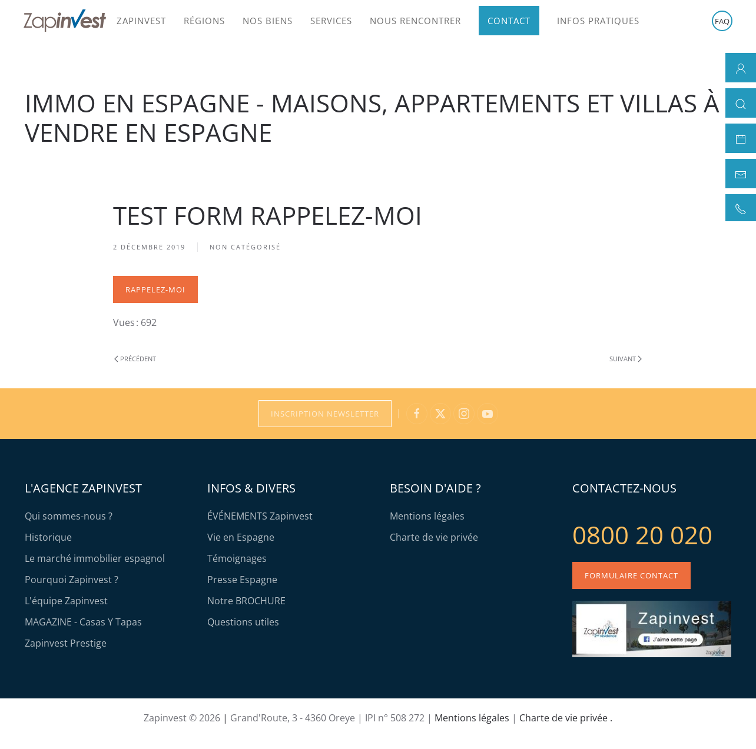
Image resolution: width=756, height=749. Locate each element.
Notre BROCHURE (246, 600)
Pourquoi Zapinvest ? (71, 579)
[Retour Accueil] (65, 20)
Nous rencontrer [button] (415, 20)
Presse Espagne (242, 579)
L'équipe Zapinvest (66, 600)
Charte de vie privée (434, 537)
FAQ (722, 21)
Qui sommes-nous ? (68, 516)
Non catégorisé (245, 246)
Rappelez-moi (155, 289)
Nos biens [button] (268, 20)
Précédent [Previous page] (135, 358)
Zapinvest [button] (141, 20)
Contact (509, 20)
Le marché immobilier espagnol (95, 558)
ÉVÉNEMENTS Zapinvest (260, 516)
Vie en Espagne (240, 537)
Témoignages (237, 558)
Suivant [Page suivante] (625, 358)
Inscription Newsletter (325, 413)
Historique (48, 537)
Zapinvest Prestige (66, 643)
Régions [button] (204, 20)
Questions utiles (243, 621)
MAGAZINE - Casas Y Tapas (83, 621)
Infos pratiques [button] (598, 20)
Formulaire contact (631, 575)
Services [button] (331, 20)
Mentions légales (427, 516)
